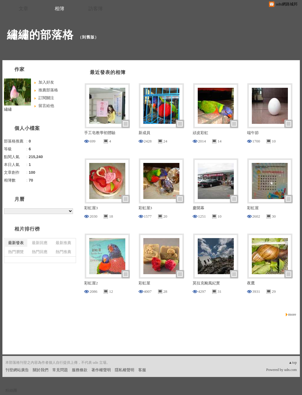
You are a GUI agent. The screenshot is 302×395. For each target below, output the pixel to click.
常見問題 (60, 370)
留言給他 (46, 105)
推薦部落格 (48, 90)
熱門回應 (39, 252)
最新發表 (16, 242)
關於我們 (40, 370)
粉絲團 (11, 390)
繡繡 (8, 109)
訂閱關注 (46, 98)
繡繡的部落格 (40, 35)
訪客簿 (95, 8)
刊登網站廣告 (17, 370)
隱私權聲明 (124, 370)
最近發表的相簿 (108, 72)
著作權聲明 (101, 370)
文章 (23, 8)
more (292, 314)
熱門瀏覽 (16, 252)
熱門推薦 (63, 252)
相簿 (59, 8)
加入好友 (46, 82)
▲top (292, 362)
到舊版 (88, 37)
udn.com (290, 370)
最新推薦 (63, 242)
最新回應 (39, 242)
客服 (142, 370)
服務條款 (79, 370)
